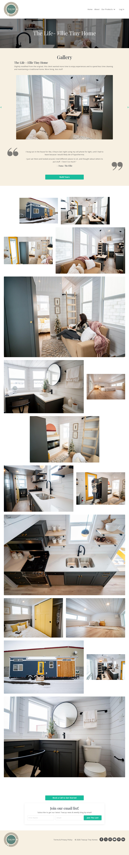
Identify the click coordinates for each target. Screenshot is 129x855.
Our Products (108, 9)
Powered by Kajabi (119, 850)
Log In (121, 9)
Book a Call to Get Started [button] (64, 798)
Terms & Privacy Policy (62, 840)
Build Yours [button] (64, 177)
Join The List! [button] (93, 818)
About (97, 9)
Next (128, 107)
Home (90, 9)
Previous (1, 107)
